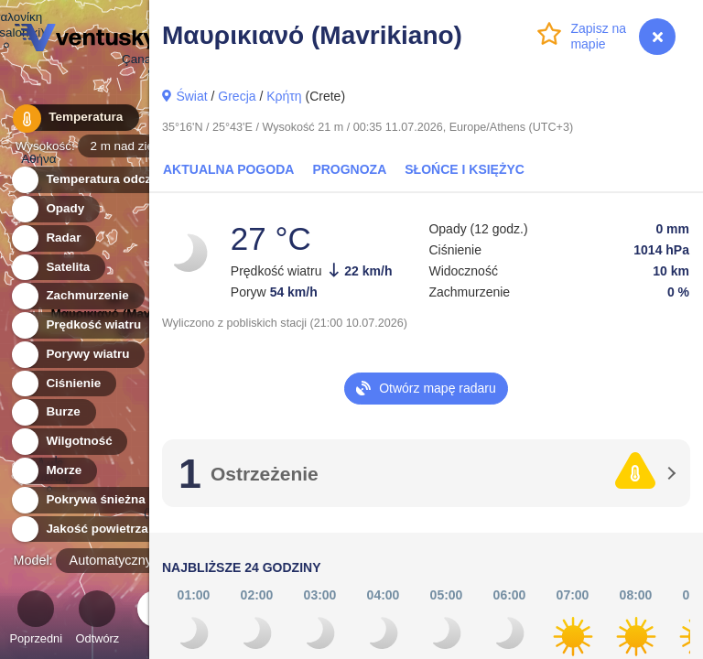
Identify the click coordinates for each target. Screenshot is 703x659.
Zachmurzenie (77, 296)
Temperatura (72, 118)
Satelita (57, 267)
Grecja (236, 96)
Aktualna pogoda (228, 169)
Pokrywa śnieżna (85, 500)
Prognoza (349, 169)
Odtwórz (98, 620)
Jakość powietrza (86, 529)
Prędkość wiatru (83, 325)
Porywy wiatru (77, 354)
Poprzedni (35, 620)
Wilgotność (69, 441)
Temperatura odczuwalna (109, 180)
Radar (53, 238)
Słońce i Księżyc (465, 169)
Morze (53, 471)
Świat (191, 96)
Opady (54, 209)
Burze (53, 412)
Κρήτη (283, 96)
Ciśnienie (63, 384)
